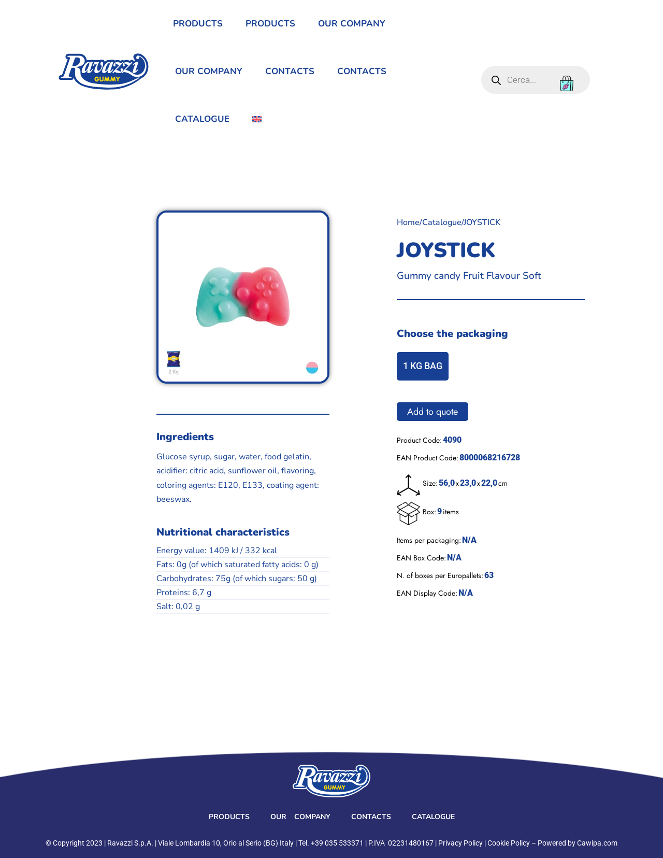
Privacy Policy (460, 843)
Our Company (351, 24)
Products (198, 24)
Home (408, 222)
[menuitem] (257, 119)
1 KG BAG (422, 365)
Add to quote (432, 411)
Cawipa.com (597, 843)
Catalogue (202, 119)
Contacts (289, 71)
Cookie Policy (508, 843)
